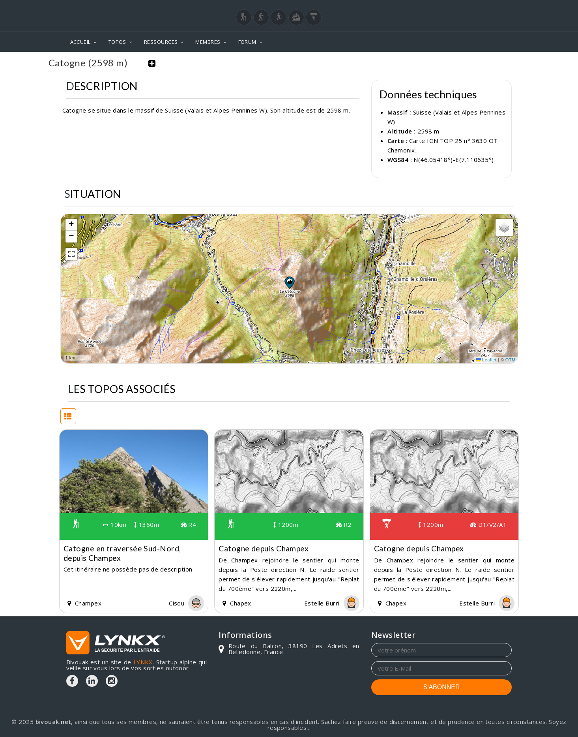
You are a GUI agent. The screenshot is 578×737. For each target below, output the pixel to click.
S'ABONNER (441, 686)
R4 (188, 524)
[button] (289, 281)
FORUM (247, 41)
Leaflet (486, 359)
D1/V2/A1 (488, 524)
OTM (510, 359)
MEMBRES (207, 41)
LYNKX (143, 662)
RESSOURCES (161, 41)
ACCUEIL (80, 41)
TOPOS (117, 41)
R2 (344, 524)
